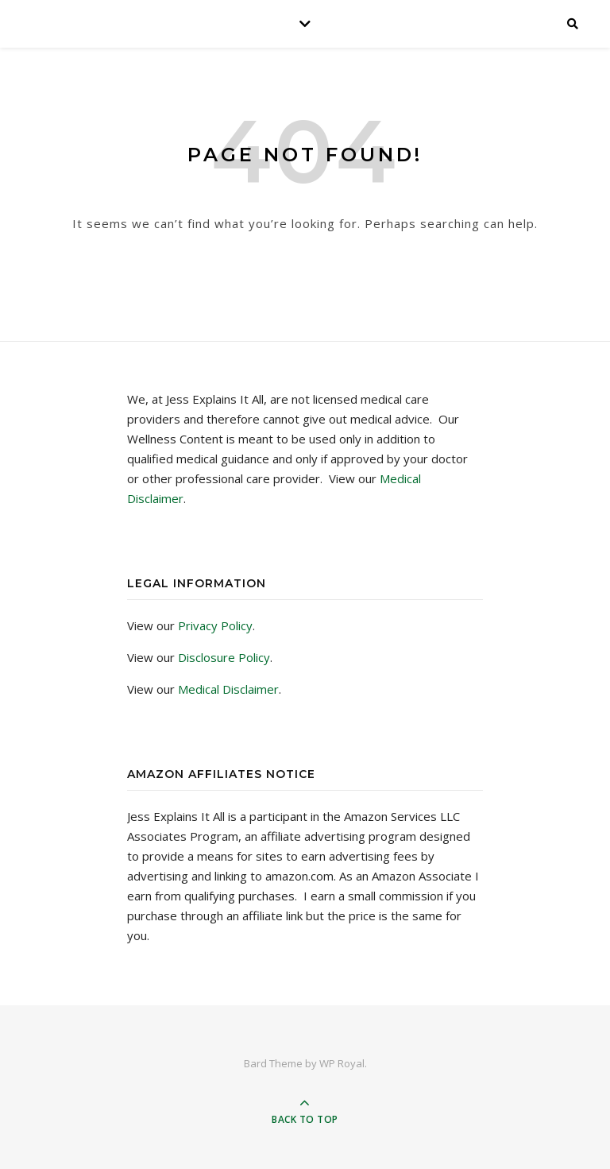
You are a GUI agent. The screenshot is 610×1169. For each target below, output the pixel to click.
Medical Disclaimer (228, 689)
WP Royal (342, 1063)
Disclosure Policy (224, 657)
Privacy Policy (215, 625)
